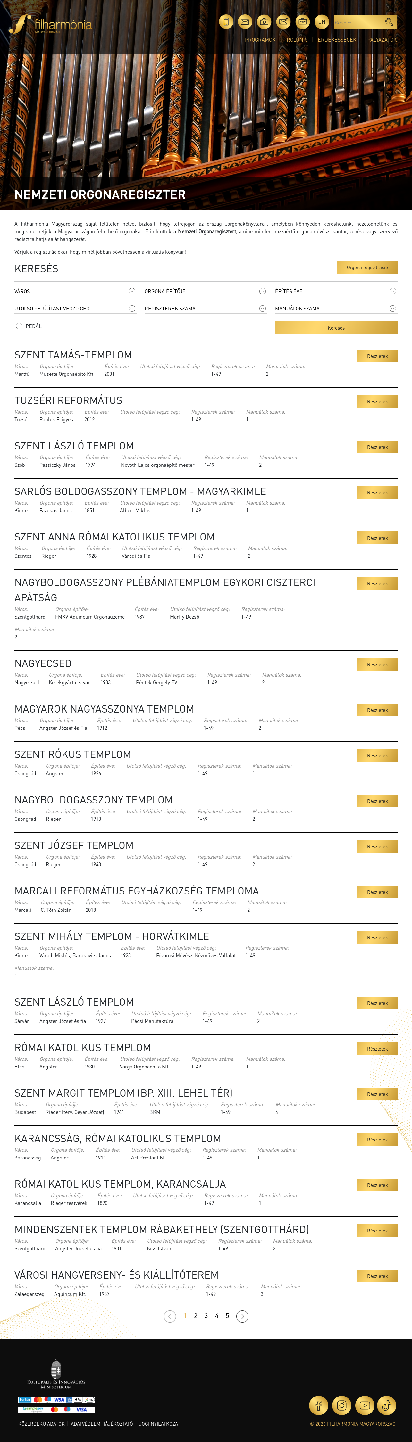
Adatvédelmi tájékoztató (102, 1424)
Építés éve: (116, 366)
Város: (21, 366)
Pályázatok (382, 39)
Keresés (336, 328)
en (321, 21)
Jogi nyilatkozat (159, 1424)
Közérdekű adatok (41, 1424)
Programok (260, 39)
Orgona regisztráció (367, 267)
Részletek (377, 356)
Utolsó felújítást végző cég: (170, 366)
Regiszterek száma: (233, 366)
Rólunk (297, 39)
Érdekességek (337, 39)
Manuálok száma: (285, 366)
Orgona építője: (56, 366)
